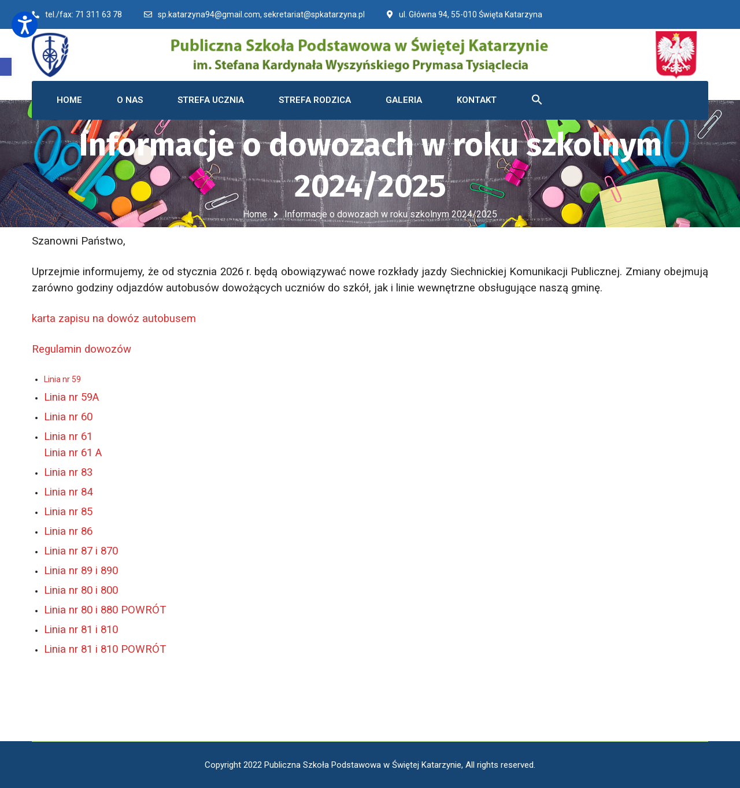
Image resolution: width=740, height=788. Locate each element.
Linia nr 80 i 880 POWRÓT (105, 610)
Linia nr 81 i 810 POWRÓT (105, 649)
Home (255, 214)
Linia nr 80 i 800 (81, 590)
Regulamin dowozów (86, 349)
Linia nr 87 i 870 (81, 551)
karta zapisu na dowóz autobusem (114, 318)
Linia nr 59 (62, 379)
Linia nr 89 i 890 (81, 570)
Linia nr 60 (68, 416)
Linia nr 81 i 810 (81, 629)
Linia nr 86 (68, 531)
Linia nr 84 (68, 492)
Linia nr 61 (68, 436)
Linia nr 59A (71, 397)
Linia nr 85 (68, 511)
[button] (6, 67)
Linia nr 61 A (73, 452)
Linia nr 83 (68, 472)
